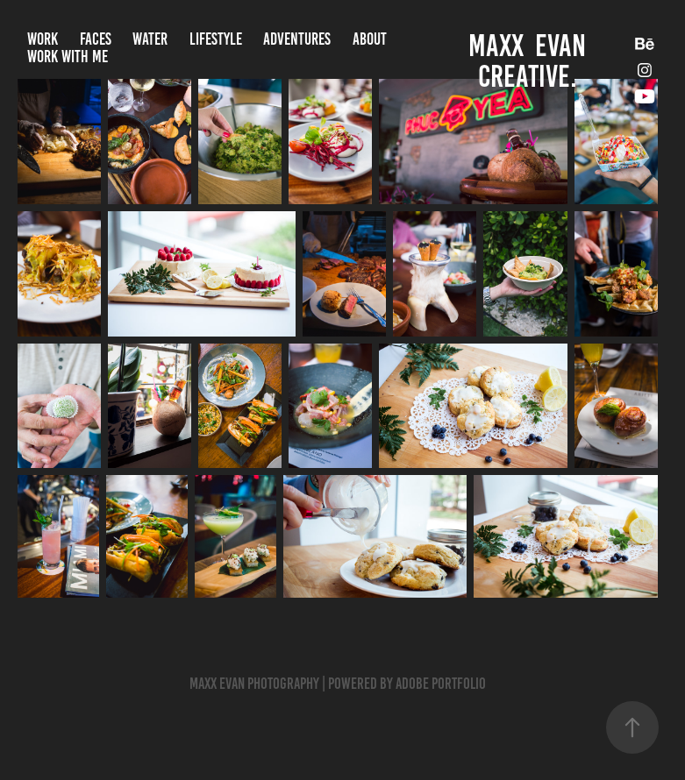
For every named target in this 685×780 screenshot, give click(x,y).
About (370, 39)
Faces (95, 39)
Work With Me (67, 56)
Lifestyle (215, 39)
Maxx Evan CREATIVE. (530, 61)
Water (150, 39)
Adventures (297, 39)
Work (42, 39)
